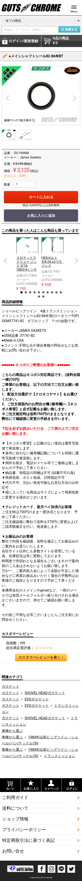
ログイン (23, 41)
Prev (5, 260)
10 (61, 292)
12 (43, 296)
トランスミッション (59, 756)
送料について (15, 808)
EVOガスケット (37, 699)
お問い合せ (13, 850)
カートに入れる (41, 197)
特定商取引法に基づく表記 (28, 840)
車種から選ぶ (12, 731)
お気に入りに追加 (41, 216)
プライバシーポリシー (24, 829)
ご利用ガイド (15, 797)
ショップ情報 (15, 818)
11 (39, 296)
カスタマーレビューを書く (41, 657)
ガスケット (10, 686)
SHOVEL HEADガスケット (45, 693)
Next (76, 260)
